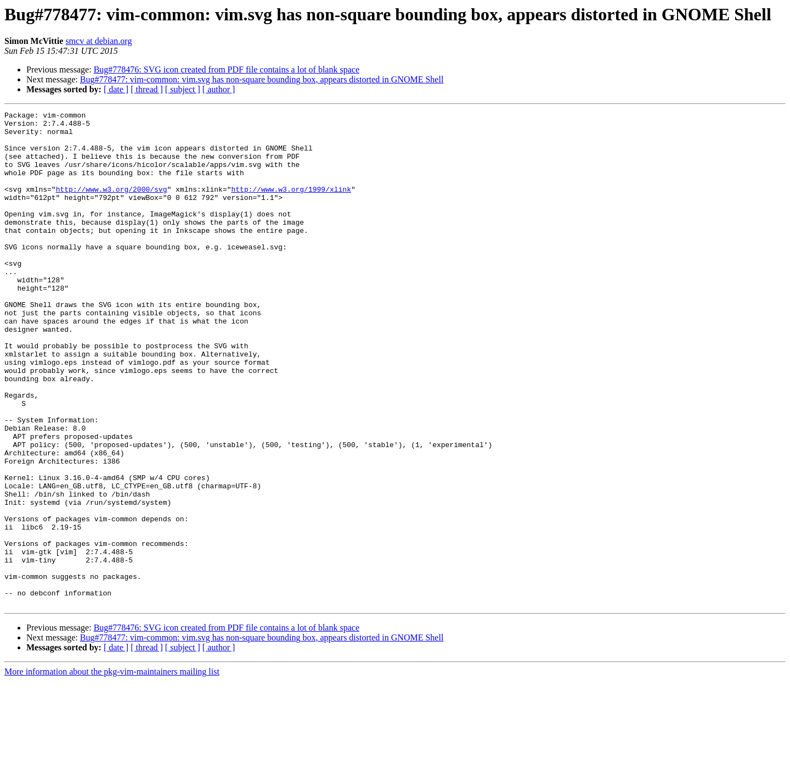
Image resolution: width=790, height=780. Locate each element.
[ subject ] (182, 89)
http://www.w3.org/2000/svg (111, 205)
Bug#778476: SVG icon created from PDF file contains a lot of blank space (226, 69)
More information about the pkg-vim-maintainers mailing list (111, 770)
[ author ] (218, 89)
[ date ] (116, 89)
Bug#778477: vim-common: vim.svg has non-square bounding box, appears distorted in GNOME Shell (262, 79)
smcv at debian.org (98, 41)
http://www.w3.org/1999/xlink (291, 205)
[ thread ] (147, 89)
